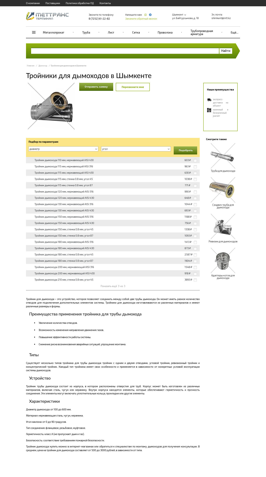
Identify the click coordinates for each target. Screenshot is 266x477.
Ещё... (234, 32)
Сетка (136, 32)
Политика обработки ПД (80, 3)
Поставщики (52, 3)
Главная (30, 65)
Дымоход (43, 65)
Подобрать (186, 150)
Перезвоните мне (133, 86)
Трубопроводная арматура (202, 32)
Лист (111, 32)
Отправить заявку (96, 86)
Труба (86, 32)
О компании (33, 3)
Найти (225, 51)
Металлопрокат (53, 32)
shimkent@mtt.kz (221, 18)
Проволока (165, 32)
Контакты (105, 3)
